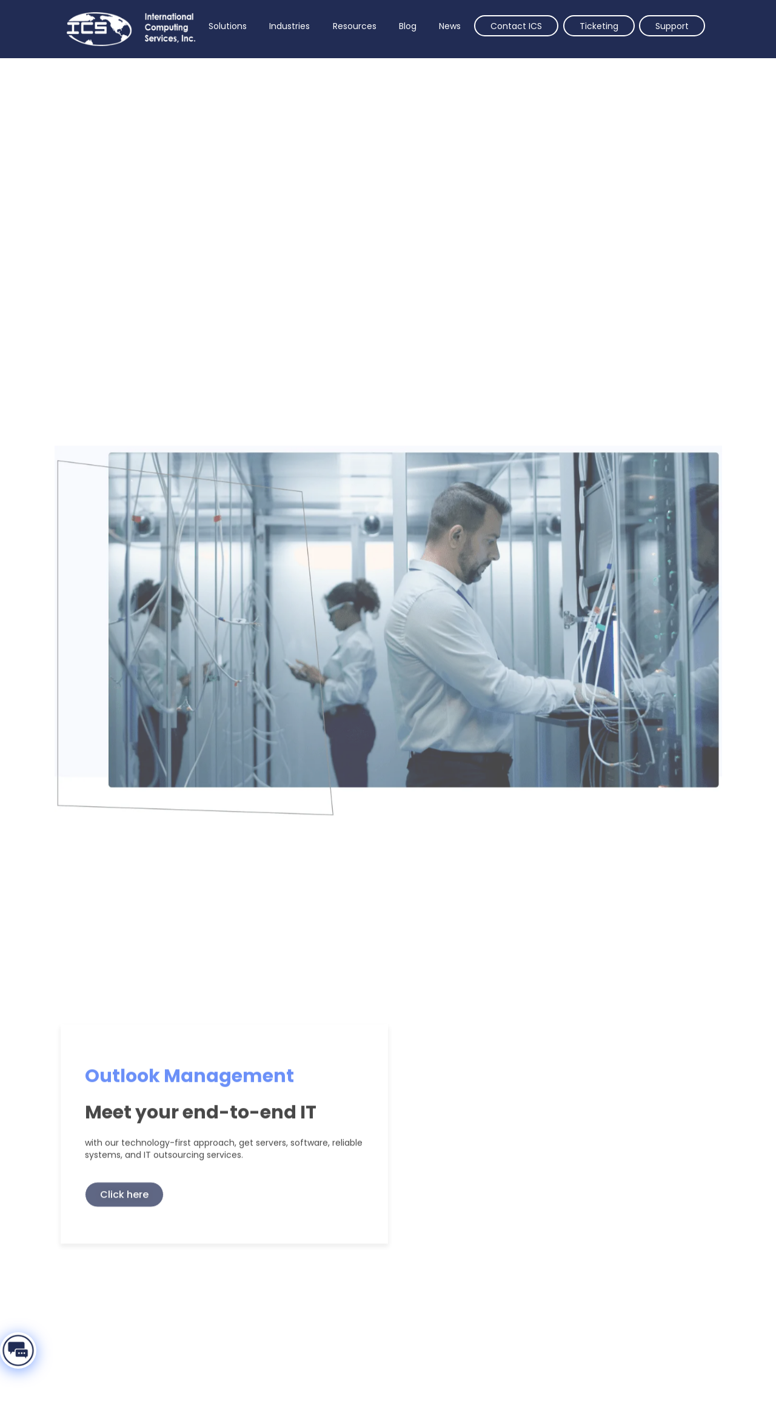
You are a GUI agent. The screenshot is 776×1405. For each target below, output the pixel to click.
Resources (354, 26)
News (450, 26)
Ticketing (599, 26)
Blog (407, 26)
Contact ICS (516, 26)
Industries (289, 26)
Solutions (228, 26)
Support (672, 26)
